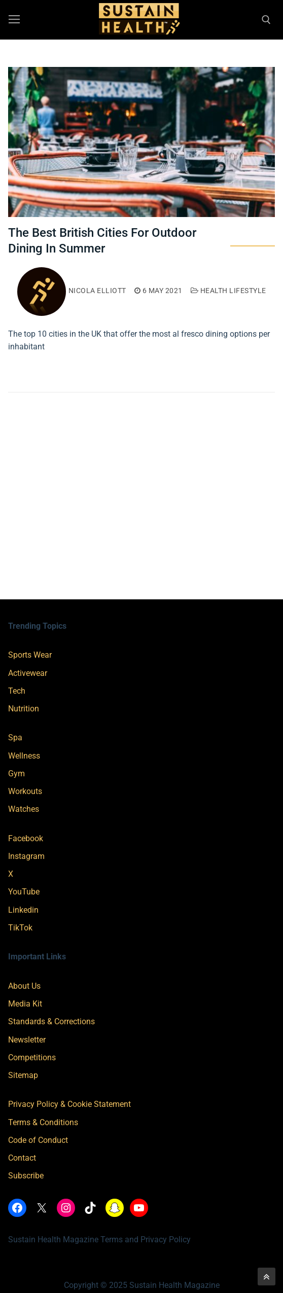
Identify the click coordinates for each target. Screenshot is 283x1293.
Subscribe (26, 1175)
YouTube (24, 891)
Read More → (40, 368)
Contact (22, 1158)
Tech (16, 691)
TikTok (20, 927)
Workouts (25, 791)
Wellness (24, 756)
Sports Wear (30, 655)
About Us (24, 986)
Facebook (25, 838)
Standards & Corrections (51, 1021)
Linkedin (23, 910)
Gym (16, 773)
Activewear (27, 673)
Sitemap (23, 1075)
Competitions (32, 1057)
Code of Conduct (38, 1140)
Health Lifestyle (228, 290)
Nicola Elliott (71, 290)
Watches (23, 809)
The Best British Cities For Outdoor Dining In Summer (102, 241)
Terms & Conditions (43, 1122)
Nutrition (23, 708)
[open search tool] (266, 19)
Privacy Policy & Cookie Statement (69, 1104)
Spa (15, 737)
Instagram (26, 856)
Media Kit (25, 1004)
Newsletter (27, 1040)
